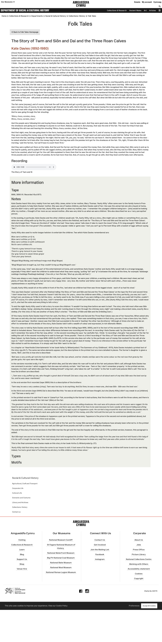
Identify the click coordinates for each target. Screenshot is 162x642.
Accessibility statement (139, 569)
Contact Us (99, 540)
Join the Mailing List (99, 549)
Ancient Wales (135, 10)
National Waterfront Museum (60, 553)
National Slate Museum (61, 562)
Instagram (100, 559)
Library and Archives (20, 502)
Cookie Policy (62, 606)
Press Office (139, 549)
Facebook (99, 554)
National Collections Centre (138, 559)
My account (147, 2)
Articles (152, 10)
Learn (22, 549)
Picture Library (139, 554)
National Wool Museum (60, 567)
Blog (22, 554)
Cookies (138, 574)
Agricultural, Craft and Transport (24, 483)
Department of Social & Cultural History (25, 10)
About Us (138, 540)
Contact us (16, 512)
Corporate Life (17, 488)
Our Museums (8, 2)
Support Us (22, 559)
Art (145, 10)
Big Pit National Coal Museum (61, 558)
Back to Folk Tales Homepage (24, 32)
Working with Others (138, 564)
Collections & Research (117, 10)
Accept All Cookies (149, 606)
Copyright (138, 578)
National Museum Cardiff (61, 540)
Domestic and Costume (21, 498)
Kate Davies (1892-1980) (30, 48)
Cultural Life (17, 493)
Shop (22, 564)
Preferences (134, 606)
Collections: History (19, 507)
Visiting (21, 540)
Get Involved (100, 545)
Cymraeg (157, 2)
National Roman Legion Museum (61, 572)
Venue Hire (22, 569)
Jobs (138, 545)
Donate (137, 2)
